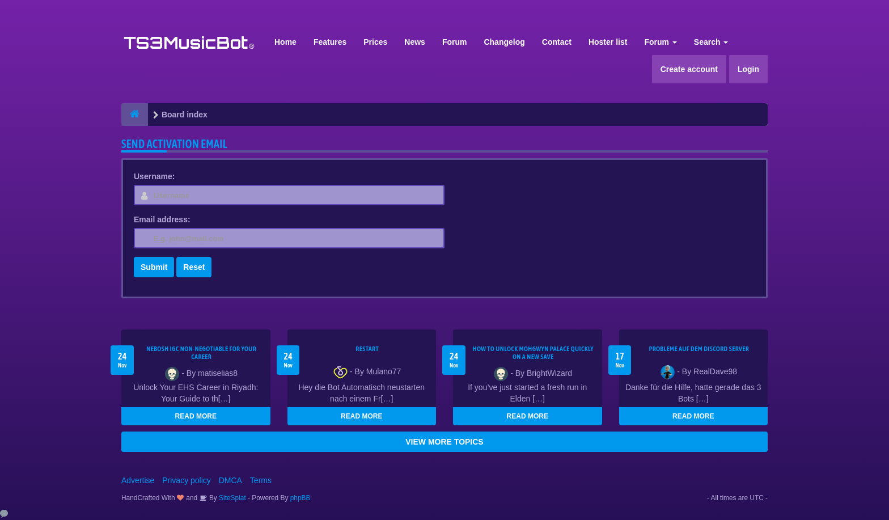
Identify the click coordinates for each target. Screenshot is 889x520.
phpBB (300, 498)
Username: (154, 176)
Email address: (162, 219)
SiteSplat (231, 498)
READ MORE (196, 416)
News (414, 41)
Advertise (137, 480)
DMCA (230, 480)
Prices (375, 41)
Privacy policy (186, 480)
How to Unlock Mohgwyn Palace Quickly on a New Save (533, 353)
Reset (194, 267)
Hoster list (608, 41)
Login (748, 69)
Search (711, 41)
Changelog (504, 41)
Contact (557, 41)
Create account (689, 69)
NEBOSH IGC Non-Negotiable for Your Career (201, 353)
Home (285, 41)
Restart (367, 349)
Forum (454, 41)
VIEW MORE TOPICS (444, 441)
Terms (261, 480)
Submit (154, 267)
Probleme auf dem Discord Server (699, 349)
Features (330, 41)
